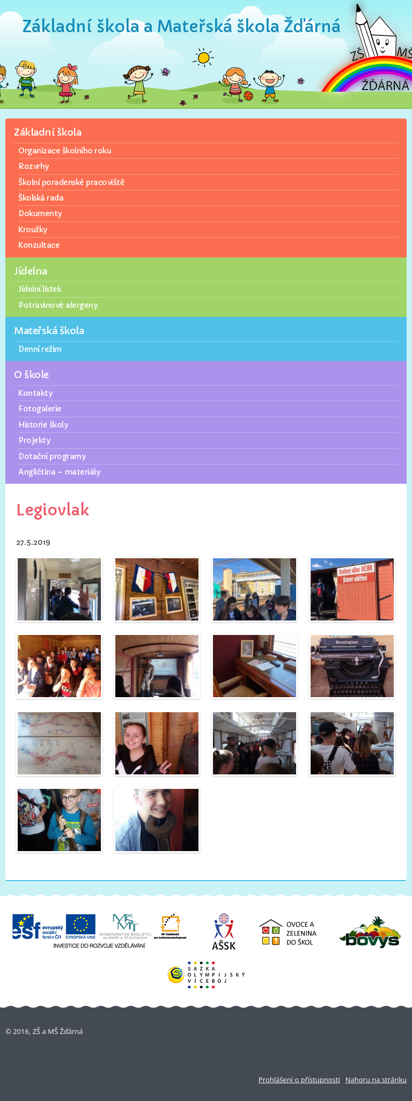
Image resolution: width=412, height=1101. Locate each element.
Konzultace (39, 245)
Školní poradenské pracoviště (71, 182)
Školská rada (40, 198)
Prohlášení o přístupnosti (299, 1079)
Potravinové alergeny (57, 305)
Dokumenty (40, 213)
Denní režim (40, 349)
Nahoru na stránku (376, 1079)
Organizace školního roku (64, 151)
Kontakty (35, 393)
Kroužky (32, 229)
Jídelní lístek (39, 289)
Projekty (34, 440)
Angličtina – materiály (59, 472)
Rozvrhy (33, 166)
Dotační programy (51, 456)
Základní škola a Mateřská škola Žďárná (182, 26)
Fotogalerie (40, 408)
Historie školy (43, 425)
